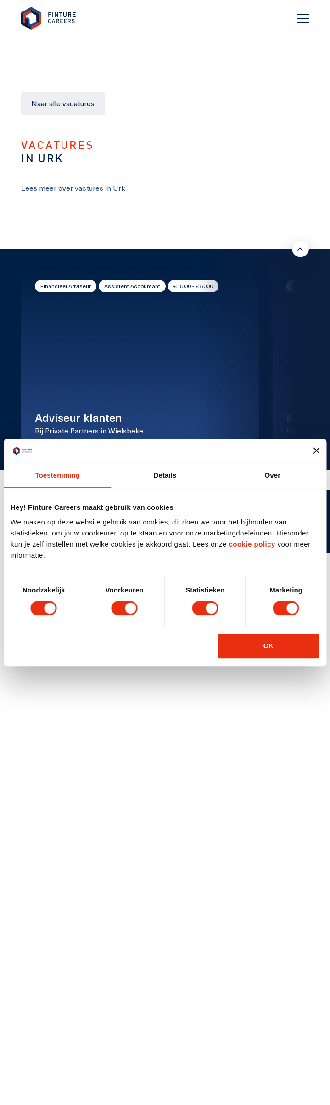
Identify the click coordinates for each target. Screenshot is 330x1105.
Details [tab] (165, 475)
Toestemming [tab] (57, 475)
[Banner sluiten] (316, 450)
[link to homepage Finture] (48, 18)
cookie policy (251, 544)
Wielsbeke (125, 430)
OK (268, 645)
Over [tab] (273, 475)
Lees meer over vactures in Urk (73, 188)
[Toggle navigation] (303, 18)
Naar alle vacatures (63, 103)
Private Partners (72, 430)
